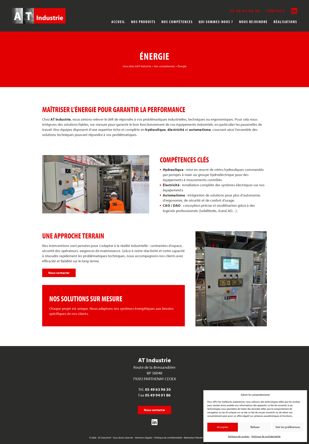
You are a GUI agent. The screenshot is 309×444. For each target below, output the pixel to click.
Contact (275, 11)
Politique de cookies (238, 436)
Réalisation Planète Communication (202, 437)
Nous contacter (59, 273)
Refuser (255, 427)
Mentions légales (143, 437)
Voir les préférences (287, 427)
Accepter (222, 427)
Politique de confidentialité (266, 436)
